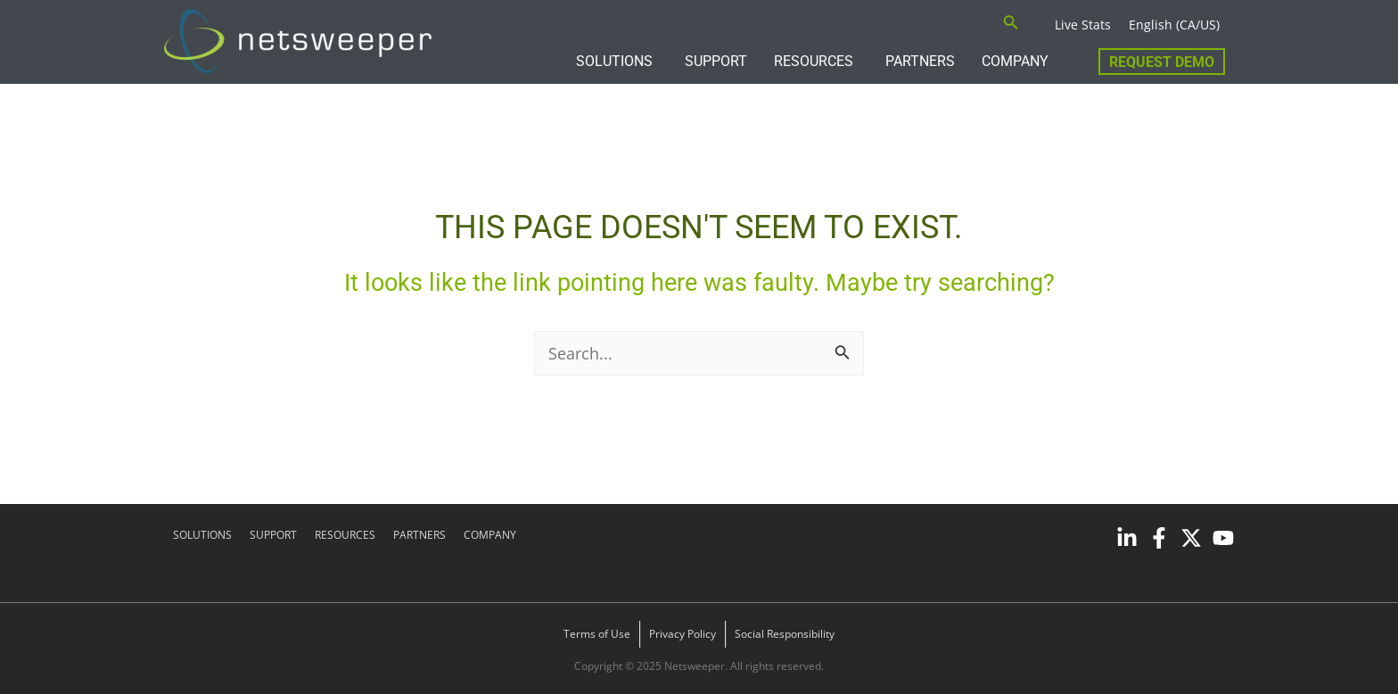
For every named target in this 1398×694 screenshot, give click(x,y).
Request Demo (1161, 62)
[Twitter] (1191, 538)
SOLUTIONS (614, 61)
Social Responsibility (785, 633)
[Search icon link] (1011, 24)
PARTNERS (920, 61)
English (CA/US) (1174, 24)
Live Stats (1083, 24)
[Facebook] (1159, 538)
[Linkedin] (1127, 538)
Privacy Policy (682, 633)
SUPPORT (716, 61)
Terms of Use (596, 633)
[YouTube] (1223, 538)
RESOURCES (813, 61)
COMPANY (1015, 61)
